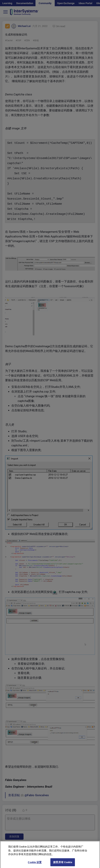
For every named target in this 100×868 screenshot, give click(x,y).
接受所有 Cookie (62, 863)
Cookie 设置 (35, 863)
